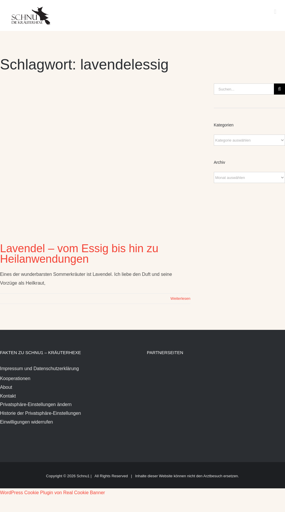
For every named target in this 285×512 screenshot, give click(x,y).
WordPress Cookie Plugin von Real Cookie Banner (52, 492)
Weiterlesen (180, 298)
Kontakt (8, 395)
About (6, 387)
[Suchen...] (244, 89)
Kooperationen (15, 378)
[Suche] (279, 89)
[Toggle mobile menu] (275, 12)
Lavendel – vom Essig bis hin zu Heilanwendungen (79, 253)
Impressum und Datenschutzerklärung (39, 368)
